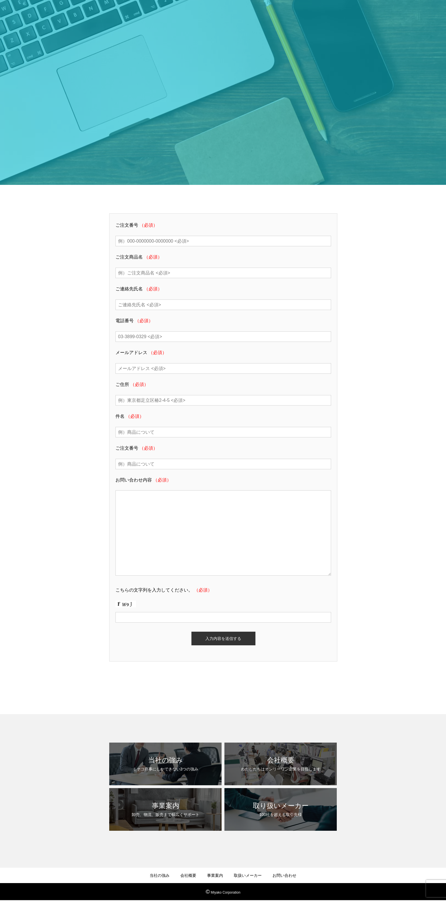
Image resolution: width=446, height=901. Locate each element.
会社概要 (188, 875)
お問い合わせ (284, 875)
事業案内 (215, 875)
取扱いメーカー (248, 875)
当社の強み (160, 875)
